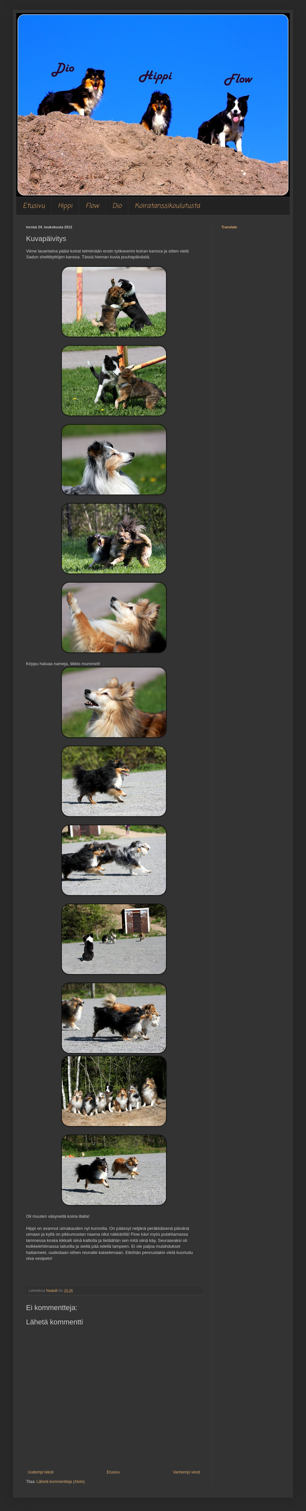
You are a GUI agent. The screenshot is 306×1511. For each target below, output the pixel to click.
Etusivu (34, 206)
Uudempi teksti (40, 1472)
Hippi (65, 206)
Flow (92, 206)
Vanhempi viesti (186, 1472)
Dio (116, 206)
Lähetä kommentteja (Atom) (60, 1481)
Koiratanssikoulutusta (167, 206)
